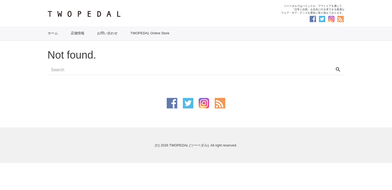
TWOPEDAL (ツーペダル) (189, 145)
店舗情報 (77, 33)
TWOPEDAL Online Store (149, 33)
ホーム (53, 33)
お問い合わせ (107, 33)
